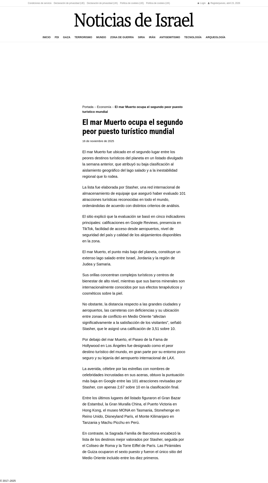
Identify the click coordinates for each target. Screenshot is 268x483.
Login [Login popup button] (202, 3)
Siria (141, 37)
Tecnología (193, 37)
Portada (88, 107)
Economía (104, 107)
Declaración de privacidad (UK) (102, 3)
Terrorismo (83, 37)
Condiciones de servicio (40, 3)
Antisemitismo (169, 37)
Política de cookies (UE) (132, 3)
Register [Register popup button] (213, 3)
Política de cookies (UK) (158, 3)
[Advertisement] (134, 74)
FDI (57, 37)
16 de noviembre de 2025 (98, 141)
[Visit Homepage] (134, 19)
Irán (152, 37)
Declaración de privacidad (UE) (69, 3)
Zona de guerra (122, 37)
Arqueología (215, 37)
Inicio (47, 37)
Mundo (101, 37)
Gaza (66, 37)
